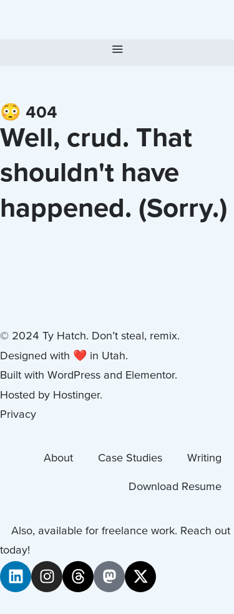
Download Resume (175, 487)
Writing (204, 459)
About (58, 459)
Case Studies (130, 459)
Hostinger (76, 396)
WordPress (73, 376)
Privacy (18, 415)
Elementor (150, 376)
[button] (117, 52)
